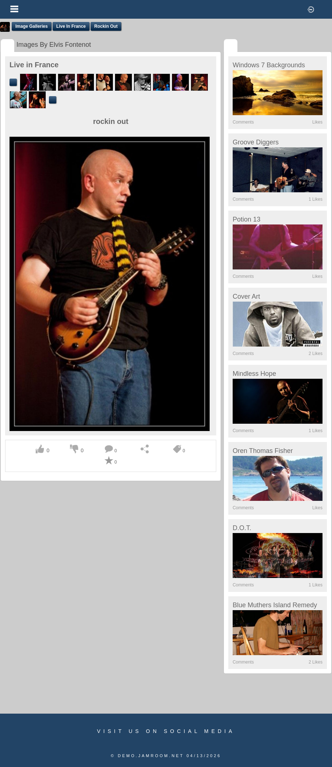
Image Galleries (31, 26)
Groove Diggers (256, 142)
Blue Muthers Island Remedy (275, 605)
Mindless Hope (254, 373)
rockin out (106, 26)
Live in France (71, 26)
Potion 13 (246, 219)
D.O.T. (242, 528)
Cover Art (246, 296)
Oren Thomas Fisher (263, 450)
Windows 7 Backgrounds (269, 65)
